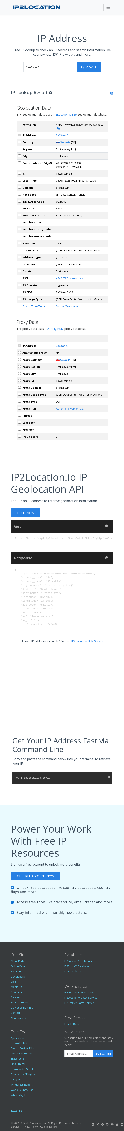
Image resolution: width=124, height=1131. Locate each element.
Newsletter (17, 992)
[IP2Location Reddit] (102, 1124)
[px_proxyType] (19, 401)
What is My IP (19, 1095)
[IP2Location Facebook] (93, 1124)
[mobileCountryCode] (19, 229)
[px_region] (19, 366)
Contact (15, 1013)
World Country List (22, 1090)
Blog (13, 981)
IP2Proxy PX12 (54, 329)
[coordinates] (19, 162)
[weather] (19, 215)
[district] (19, 271)
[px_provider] (19, 429)
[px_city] (19, 373)
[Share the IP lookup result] (111, 93)
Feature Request (21, 1002)
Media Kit (16, 987)
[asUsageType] (19, 299)
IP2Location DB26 (65, 114)
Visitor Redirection (22, 1053)
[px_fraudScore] (19, 436)
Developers (18, 976)
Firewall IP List (19, 1043)
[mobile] (19, 222)
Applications (18, 1038)
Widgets (16, 1079)
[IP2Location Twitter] (97, 1124)
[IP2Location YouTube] (112, 1124)
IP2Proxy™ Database (77, 966)
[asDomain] (19, 285)
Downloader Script (22, 1069)
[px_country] (19, 359)
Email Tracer (18, 1064)
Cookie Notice (48, 1126)
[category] (19, 264)
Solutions (16, 971)
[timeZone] (19, 180)
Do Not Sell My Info (22, 1007)
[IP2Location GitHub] (107, 1124)
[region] (19, 149)
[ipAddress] (19, 135)
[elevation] (19, 243)
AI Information (19, 1018)
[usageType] (19, 250)
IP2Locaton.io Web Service (80, 992)
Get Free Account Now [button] (35, 876)
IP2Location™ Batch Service (80, 997)
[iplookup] (49, 67)
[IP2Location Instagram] (117, 1124)
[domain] (19, 187)
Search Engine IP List (23, 1048)
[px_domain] (19, 387)
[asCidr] (19, 292)
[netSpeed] (19, 194)
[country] (19, 142)
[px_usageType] (19, 394)
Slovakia (65, 142)
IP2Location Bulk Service (87, 641)
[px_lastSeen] (19, 422)
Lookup (88, 67)
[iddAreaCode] (19, 201)
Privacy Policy (30, 1126)
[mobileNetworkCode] (19, 236)
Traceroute (17, 1058)
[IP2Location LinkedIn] (121, 1124)
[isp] (19, 173)
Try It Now (25, 513)
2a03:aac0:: (62, 135)
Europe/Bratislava (67, 306)
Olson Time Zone (33, 306)
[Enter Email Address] (78, 1053)
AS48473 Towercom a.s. (70, 278)
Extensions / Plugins (23, 1074)
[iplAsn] (19, 278)
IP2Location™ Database (78, 961)
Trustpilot (16, 1111)
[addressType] (19, 257)
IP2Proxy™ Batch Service (79, 1003)
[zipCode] (19, 208)
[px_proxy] (19, 352)
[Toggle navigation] (108, 7)
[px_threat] (19, 415)
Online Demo (18, 966)
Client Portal (18, 961)
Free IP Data (71, 1024)
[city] (19, 155)
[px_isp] (19, 380)
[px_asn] (19, 408)
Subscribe (103, 1053)
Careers (16, 997)
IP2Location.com (37, 1123)
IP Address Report (21, 1084)
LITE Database (73, 971)
